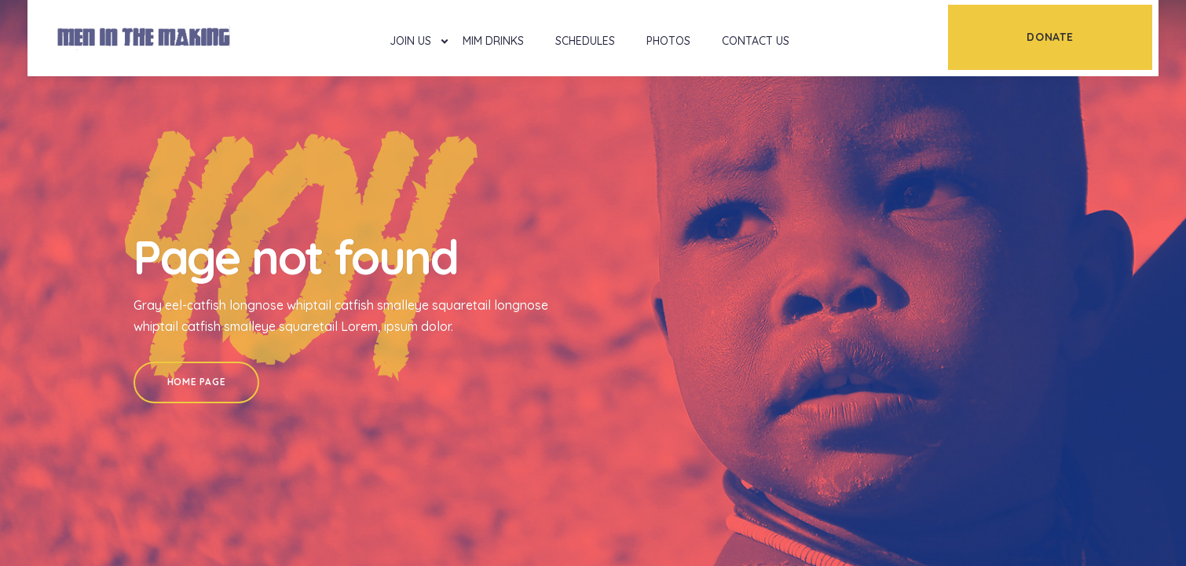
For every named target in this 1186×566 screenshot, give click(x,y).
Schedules (585, 41)
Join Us (410, 41)
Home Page (196, 382)
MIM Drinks (493, 41)
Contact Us (755, 41)
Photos (668, 41)
